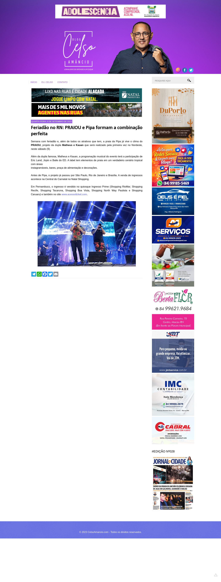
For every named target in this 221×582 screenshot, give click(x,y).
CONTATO (62, 82)
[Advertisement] (92, 559)
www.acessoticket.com (74, 194)
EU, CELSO (47, 82)
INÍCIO (34, 82)
